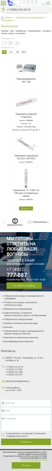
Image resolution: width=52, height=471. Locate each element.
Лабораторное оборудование (18, 319)
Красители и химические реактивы (21, 337)
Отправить (26, 441)
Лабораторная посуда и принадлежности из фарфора (24, 297)
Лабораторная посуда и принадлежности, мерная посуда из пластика (24, 332)
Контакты (8, 351)
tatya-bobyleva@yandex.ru (17, 381)
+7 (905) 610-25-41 (19, 9)
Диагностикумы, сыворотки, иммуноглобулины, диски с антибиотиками (25, 314)
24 (11, 52)
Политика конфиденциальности (34, 460)
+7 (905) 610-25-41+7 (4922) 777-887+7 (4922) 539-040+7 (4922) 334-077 (14, 371)
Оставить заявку (24, 285)
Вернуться (26, 208)
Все (24, 52)
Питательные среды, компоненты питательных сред (20, 303)
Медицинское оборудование (18, 309)
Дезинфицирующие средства (18, 341)
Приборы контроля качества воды (21, 323)
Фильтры (8, 327)
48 (17, 52)
